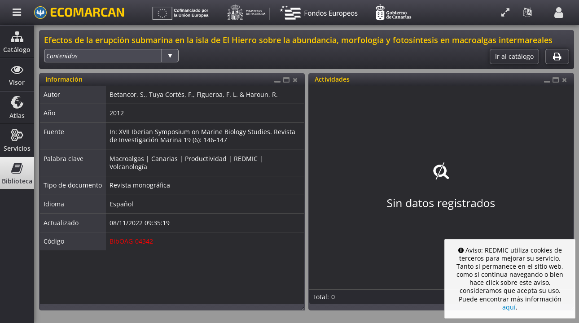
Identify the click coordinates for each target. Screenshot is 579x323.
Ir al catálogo (514, 56)
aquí (509, 307)
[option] (62, 56)
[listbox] (111, 55)
